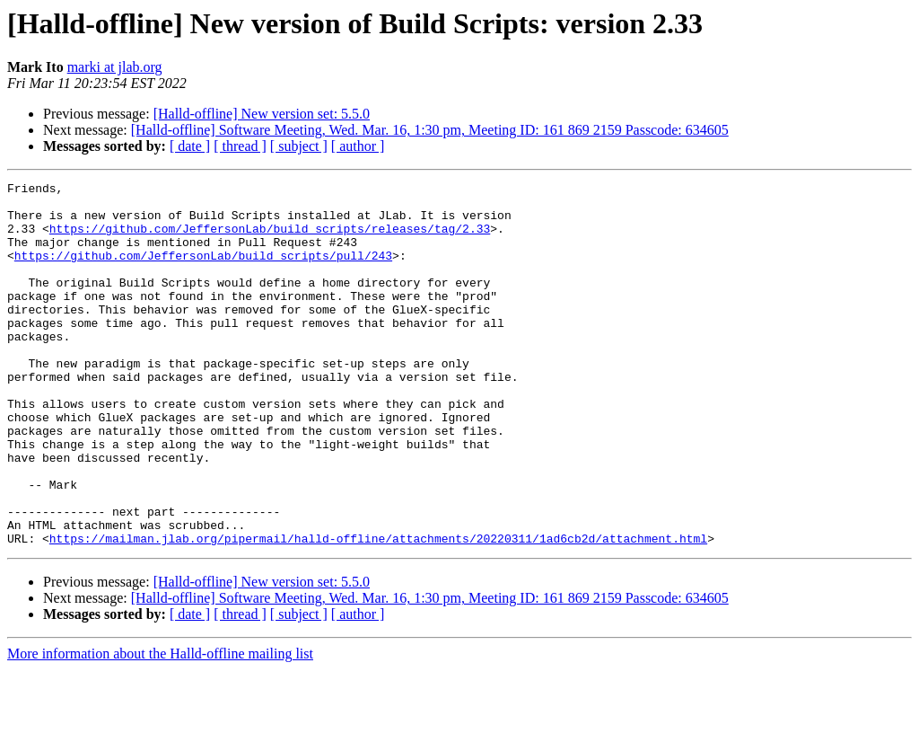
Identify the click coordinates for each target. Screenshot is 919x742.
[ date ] (190, 146)
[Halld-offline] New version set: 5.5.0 (261, 113)
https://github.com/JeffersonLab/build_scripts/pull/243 (203, 271)
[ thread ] (240, 146)
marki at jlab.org (114, 67)
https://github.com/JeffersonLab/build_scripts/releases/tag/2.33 (269, 239)
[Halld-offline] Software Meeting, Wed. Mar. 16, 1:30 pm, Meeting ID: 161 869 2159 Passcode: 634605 (430, 129)
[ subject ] (299, 146)
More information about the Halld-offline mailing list (160, 726)
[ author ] (358, 146)
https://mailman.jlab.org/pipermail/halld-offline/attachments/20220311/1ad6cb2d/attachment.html (378, 611)
